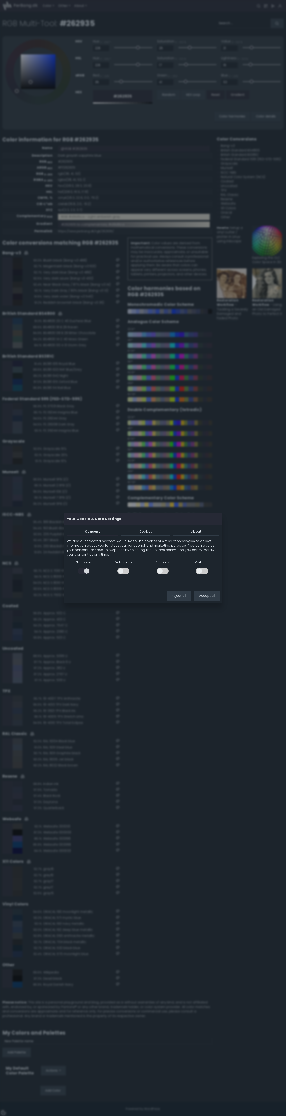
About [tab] (196, 531)
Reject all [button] (179, 595)
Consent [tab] (92, 531)
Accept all (207, 595)
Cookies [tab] (145, 531)
